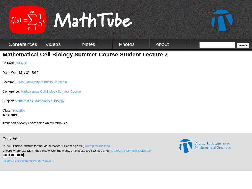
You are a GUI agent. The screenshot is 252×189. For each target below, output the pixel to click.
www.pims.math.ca (97, 146)
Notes (88, 44)
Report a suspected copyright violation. (28, 160)
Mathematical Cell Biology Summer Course (51, 91)
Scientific (18, 110)
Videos (53, 44)
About (162, 44)
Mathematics (24, 101)
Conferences (23, 44)
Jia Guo (21, 63)
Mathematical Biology (49, 101)
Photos (127, 44)
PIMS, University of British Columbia (41, 82)
